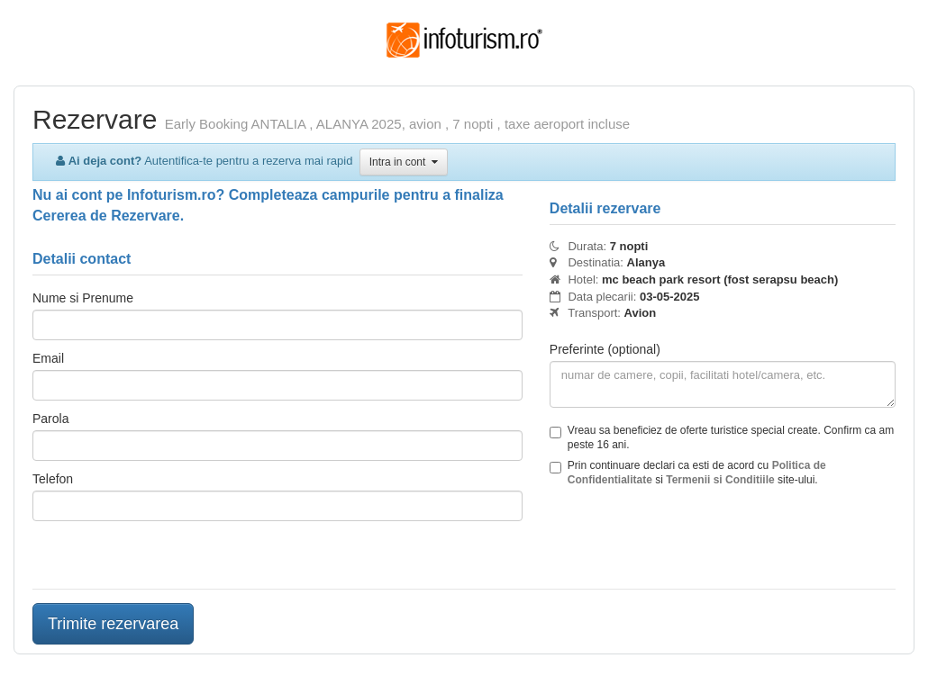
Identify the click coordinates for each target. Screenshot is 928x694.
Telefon (52, 479)
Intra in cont (403, 162)
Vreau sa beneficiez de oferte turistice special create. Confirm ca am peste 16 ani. (722, 437)
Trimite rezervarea (113, 624)
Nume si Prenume (82, 298)
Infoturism (464, 41)
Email (48, 358)
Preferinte (605, 349)
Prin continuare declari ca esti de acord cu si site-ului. (688, 472)
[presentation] (686, 540)
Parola (50, 418)
